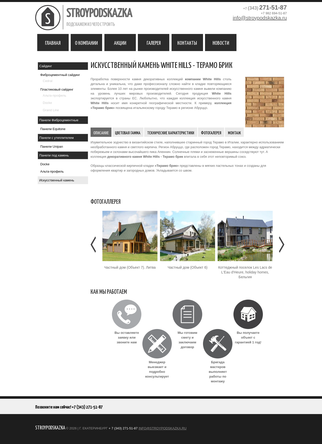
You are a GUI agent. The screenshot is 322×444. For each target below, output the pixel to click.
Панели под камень (54, 155)
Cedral (47, 81)
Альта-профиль (54, 95)
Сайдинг (45, 66)
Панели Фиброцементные (58, 120)
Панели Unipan (51, 146)
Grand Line (51, 110)
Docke (47, 103)
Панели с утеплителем (56, 138)
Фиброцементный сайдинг (60, 75)
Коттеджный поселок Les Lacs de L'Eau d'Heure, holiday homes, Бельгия (245, 272)
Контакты (187, 42)
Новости (221, 42)
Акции (120, 42)
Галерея (154, 42)
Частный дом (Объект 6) (187, 267)
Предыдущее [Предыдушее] (94, 244)
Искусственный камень (56, 180)
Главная (53, 42)
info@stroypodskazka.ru (260, 18)
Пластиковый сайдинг (56, 89)
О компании (86, 42)
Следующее (281, 244)
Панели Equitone (52, 129)
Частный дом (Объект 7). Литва (129, 267)
